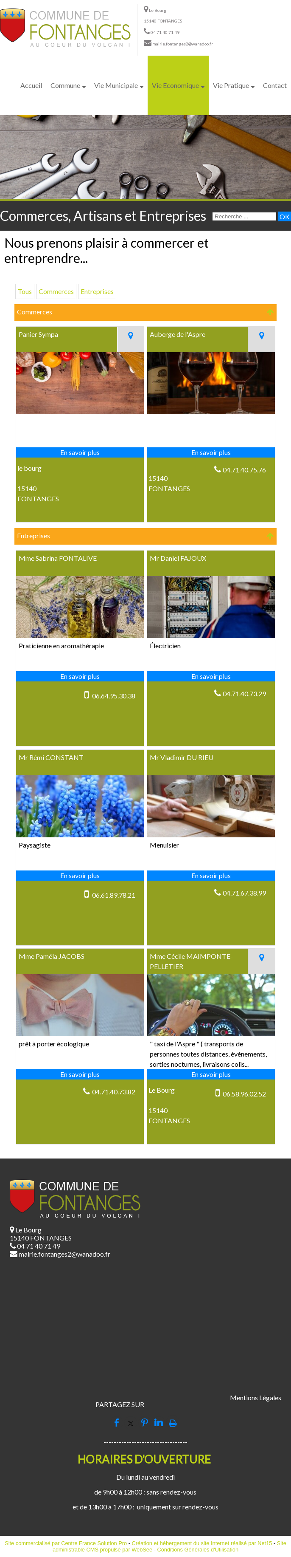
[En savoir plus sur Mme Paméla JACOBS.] (80, 1074)
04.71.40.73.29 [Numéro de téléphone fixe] (244, 693)
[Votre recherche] (244, 216)
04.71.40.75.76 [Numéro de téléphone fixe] (244, 470)
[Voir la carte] (130, 339)
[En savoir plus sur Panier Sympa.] (80, 452)
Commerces (56, 291)
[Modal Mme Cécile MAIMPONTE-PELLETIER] (211, 1033)
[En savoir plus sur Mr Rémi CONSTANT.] (80, 875)
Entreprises (97, 291)
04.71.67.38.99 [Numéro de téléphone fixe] (244, 893)
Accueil (31, 85)
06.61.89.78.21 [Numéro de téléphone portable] (113, 895)
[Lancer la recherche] (284, 216)
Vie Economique (175, 85)
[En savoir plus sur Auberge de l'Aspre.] (211, 452)
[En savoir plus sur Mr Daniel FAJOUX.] (211, 676)
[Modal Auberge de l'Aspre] (211, 411)
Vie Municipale (116, 85)
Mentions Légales (255, 1397)
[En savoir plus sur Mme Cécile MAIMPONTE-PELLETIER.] (211, 1074)
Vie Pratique (231, 85)
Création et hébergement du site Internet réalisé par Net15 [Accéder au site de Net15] (202, 1543)
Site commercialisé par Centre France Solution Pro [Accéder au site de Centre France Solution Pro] (66, 1543)
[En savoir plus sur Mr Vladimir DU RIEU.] (211, 875)
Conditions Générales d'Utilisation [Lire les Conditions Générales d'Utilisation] (197, 1549)
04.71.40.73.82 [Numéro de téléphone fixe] (113, 1092)
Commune (65, 85)
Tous (25, 291)
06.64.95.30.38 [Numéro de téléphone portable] (113, 696)
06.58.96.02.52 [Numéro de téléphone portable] (244, 1094)
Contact (275, 85)
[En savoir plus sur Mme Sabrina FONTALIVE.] (80, 676)
